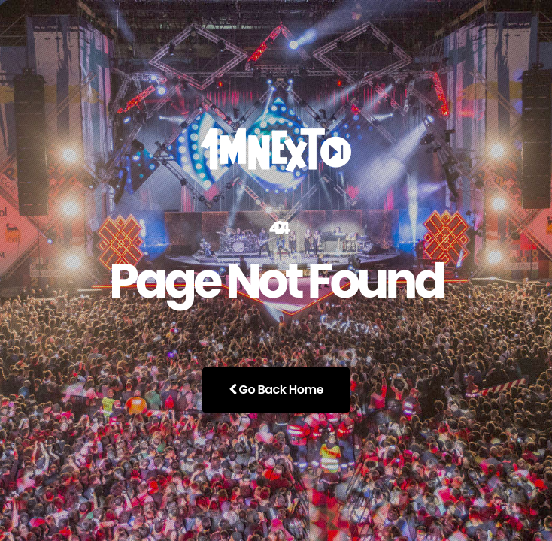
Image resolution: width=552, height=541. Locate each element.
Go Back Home (276, 389)
